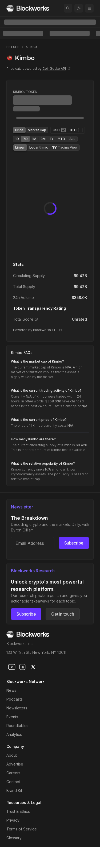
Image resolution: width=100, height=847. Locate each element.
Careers (13, 773)
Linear (20, 147)
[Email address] (32, 543)
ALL (72, 139)
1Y (52, 139)
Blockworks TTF (47, 330)
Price (19, 130)
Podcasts (14, 699)
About (11, 755)
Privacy (12, 820)
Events (12, 716)
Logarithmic (38, 147)
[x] (33, 667)
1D (17, 139)
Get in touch (62, 614)
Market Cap (37, 130)
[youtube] (11, 667)
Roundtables (17, 725)
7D (25, 139)
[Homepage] (27, 8)
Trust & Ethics (18, 811)
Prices (12, 47)
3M (43, 139)
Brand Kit (14, 790)
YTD (61, 139)
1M (34, 139)
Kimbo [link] (31, 47)
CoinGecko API (56, 69)
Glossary (14, 838)
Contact (13, 781)
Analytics (14, 734)
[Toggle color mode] (78, 8)
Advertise (14, 764)
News (11, 690)
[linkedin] (22, 667)
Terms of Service (21, 829)
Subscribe (73, 543)
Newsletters (16, 708)
